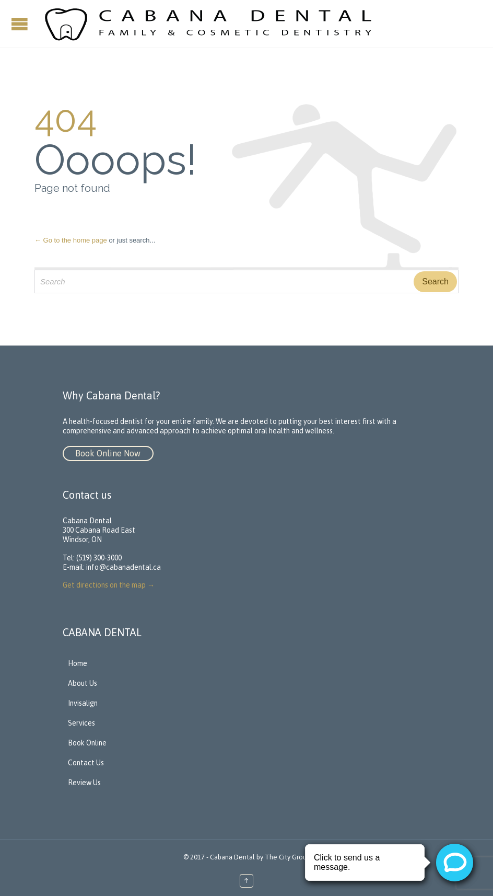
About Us (82, 683)
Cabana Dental (232, 857)
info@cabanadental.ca (123, 567)
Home (77, 663)
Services (81, 723)
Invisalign (83, 703)
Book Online (87, 743)
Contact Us (86, 763)
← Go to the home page (70, 240)
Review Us (84, 782)
